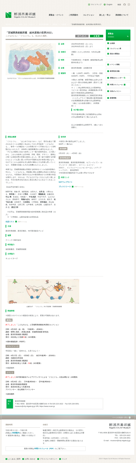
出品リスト (10, 222)
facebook (124, 4)
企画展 (63, 24)
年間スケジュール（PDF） (44, 449)
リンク (64, 459)
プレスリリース (65, 187)
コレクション (88, 15)
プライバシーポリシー (48, 459)
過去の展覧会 (115, 54)
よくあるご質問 (14, 459)
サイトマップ (96, 4)
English (109, 4)
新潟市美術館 (44, 24)
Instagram (128, 4)
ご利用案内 (73, 15)
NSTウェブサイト (66, 182)
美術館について (121, 15)
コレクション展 (115, 48)
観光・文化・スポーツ (27, 24)
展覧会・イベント (56, 15)
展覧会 (55, 24)
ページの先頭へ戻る (120, 417)
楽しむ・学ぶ (104, 15)
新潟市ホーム (10, 24)
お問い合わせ (30, 459)
